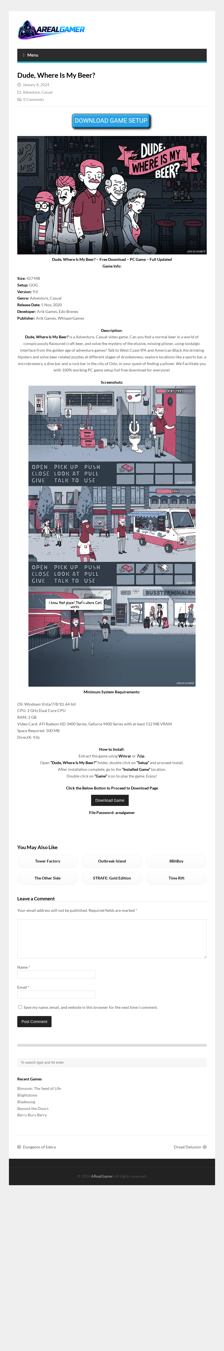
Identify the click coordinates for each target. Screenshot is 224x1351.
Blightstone (27, 1101)
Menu (30, 54)
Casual (47, 92)
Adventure (31, 92)
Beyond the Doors (32, 1115)
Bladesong (26, 1108)
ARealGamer (102, 1182)
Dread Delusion (187, 1153)
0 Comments (33, 99)
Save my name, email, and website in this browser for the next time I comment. (91, 1014)
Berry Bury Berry (32, 1121)
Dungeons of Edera (39, 1153)
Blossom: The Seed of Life (39, 1095)
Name (23, 973)
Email (23, 994)
